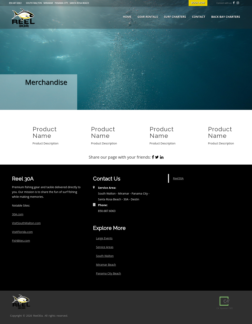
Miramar (48, 3)
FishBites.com (21, 241)
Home (127, 17)
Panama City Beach (108, 273)
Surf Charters (175, 17)
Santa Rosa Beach (79, 3)
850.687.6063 (15, 3)
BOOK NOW (198, 2)
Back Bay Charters (225, 17)
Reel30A (178, 178)
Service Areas (104, 247)
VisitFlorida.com (22, 232)
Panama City (61, 3)
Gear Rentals (147, 17)
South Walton (34, 3)
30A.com (17, 214)
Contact (198, 17)
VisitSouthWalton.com (26, 223)
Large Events (104, 238)
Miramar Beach (106, 264)
